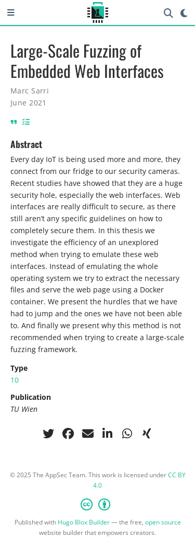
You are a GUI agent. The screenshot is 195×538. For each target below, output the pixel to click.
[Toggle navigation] (11, 12)
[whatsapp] (127, 433)
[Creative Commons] (97, 504)
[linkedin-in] (107, 433)
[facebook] (68, 433)
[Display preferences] (184, 13)
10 (14, 380)
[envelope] (88, 433)
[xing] (147, 433)
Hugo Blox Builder (84, 522)
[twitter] (48, 433)
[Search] (168, 13)
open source (163, 522)
